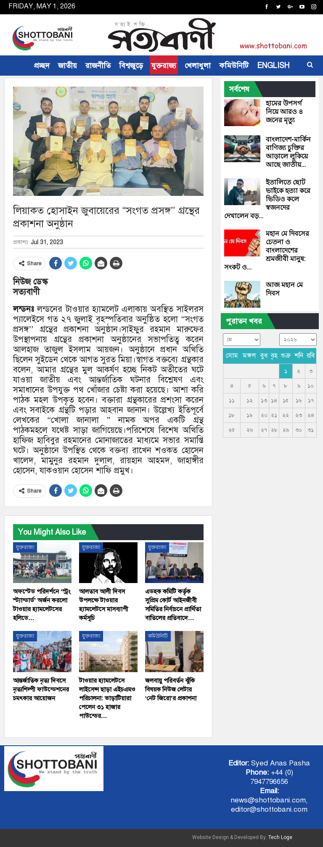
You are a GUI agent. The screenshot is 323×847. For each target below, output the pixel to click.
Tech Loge (280, 837)
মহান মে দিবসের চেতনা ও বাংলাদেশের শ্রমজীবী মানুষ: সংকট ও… (266, 250)
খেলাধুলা (198, 65)
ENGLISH (273, 65)
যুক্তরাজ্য (163, 65)
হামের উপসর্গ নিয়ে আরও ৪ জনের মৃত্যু (284, 111)
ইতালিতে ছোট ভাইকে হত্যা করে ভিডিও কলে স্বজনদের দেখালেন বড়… (267, 199)
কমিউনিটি (234, 65)
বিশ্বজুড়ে (131, 65)
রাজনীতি (98, 65)
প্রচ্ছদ (42, 65)
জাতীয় (67, 65)
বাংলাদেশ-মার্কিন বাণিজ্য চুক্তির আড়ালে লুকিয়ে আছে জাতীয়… (288, 152)
